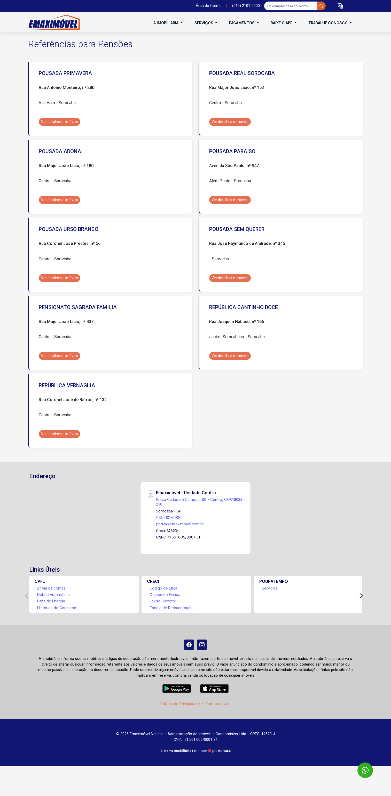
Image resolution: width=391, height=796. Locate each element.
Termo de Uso (218, 703)
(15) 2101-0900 (169, 517)
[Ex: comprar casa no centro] (291, 6)
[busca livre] (321, 6)
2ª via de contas (51, 588)
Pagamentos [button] (242, 23)
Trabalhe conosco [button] (328, 23)
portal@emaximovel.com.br (180, 524)
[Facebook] (189, 645)
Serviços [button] (204, 23)
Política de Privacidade (180, 703)
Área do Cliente (209, 6)
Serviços (269, 588)
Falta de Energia (51, 601)
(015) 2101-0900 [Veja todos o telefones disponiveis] (246, 6)
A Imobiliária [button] (166, 23)
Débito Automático (53, 594)
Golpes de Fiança (165, 594)
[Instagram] (202, 645)
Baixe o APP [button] (282, 23)
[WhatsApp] (365, 770)
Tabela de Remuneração (171, 608)
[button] (340, 6)
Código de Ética (163, 588)
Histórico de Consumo (56, 608)
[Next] (361, 595)
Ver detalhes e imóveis (59, 122)
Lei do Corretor (163, 601)
